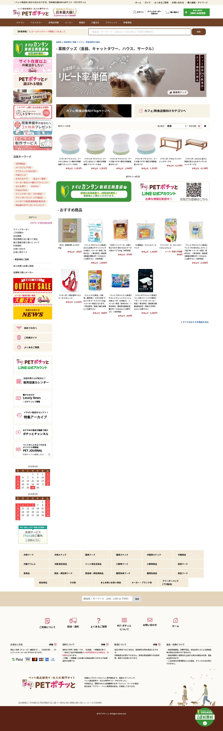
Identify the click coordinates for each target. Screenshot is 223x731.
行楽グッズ (21, 174)
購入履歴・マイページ (197, 2)
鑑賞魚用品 (152, 573)
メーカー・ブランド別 (142, 582)
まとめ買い (21, 186)
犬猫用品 (182, 554)
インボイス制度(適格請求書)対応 (30, 201)
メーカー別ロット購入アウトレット (32, 182)
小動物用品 (152, 563)
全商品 (58, 42)
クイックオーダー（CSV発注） (30, 193)
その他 (73, 582)
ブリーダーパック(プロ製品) (170, 582)
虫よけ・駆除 (39, 178)
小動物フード (122, 563)
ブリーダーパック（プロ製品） (30, 197)
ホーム (137, 2)
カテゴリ (20, 22)
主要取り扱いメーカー (23, 272)
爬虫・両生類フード (63, 573)
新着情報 (127, 22)
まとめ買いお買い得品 (23, 265)
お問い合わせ (177, 2)
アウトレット (111, 22)
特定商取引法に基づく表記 (52, 702)
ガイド (147, 2)
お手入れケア (22, 178)
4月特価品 (20, 163)
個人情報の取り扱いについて (79, 702)
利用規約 (98, 702)
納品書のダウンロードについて (30, 205)
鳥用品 (27, 573)
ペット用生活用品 (93, 563)
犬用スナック (60, 554)
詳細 (53, 644)
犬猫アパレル (30, 563)
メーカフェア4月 (23, 167)
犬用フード (29, 554)
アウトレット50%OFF (26, 171)
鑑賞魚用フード (123, 573)
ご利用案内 (33, 702)
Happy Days (21, 190)
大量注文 (95, 22)
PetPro (34, 186)
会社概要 (22, 702)
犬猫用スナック (154, 554)
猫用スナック (122, 554)
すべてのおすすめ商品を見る (196, 322)
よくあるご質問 (160, 2)
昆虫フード (183, 573)
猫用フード (90, 554)
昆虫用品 (43, 582)
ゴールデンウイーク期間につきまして (48, 31)
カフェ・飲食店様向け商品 (89, 42)
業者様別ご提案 (70, 42)
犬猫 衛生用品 (60, 563)
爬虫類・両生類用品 (94, 573)
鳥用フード (183, 563)
